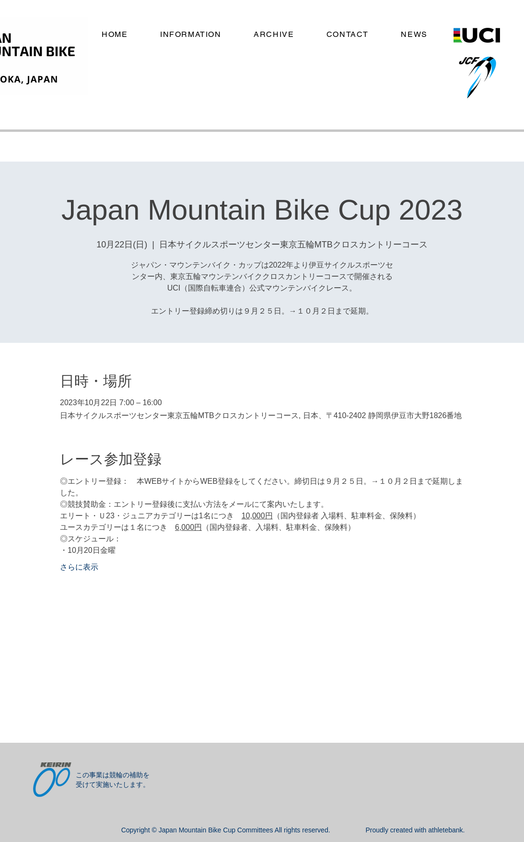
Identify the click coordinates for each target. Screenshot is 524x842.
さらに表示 (79, 567)
